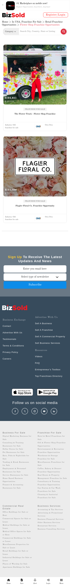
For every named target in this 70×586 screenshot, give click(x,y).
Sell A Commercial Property (50, 336)
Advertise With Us (12, 332)
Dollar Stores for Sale (13, 449)
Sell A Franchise (44, 330)
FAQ (37, 363)
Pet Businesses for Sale (14, 452)
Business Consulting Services (51, 529)
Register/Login (55, 15)
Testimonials (9, 339)
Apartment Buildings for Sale (16, 567)
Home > (6, 22)
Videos (39, 356)
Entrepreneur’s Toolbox (48, 369)
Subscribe (35, 284)
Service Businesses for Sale (15, 475)
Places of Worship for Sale (15, 564)
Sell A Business (43, 323)
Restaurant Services (47, 526)
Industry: (10, 125)
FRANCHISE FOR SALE (35, 109)
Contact (7, 326)
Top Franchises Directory (48, 376)
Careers (7, 359)
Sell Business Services (47, 343)
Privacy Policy (10, 352)
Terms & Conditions (13, 345)
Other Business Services (49, 523)
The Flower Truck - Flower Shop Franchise (34, 114)
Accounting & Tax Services (50, 510)
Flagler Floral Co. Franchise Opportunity (35, 206)
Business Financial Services (51, 519)
